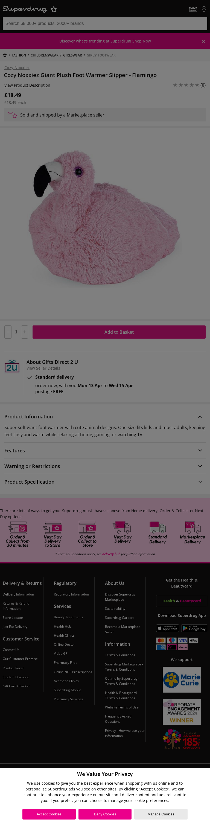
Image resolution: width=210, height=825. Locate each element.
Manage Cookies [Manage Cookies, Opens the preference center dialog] (161, 814)
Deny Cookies (105, 814)
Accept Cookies (49, 814)
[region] (105, 796)
